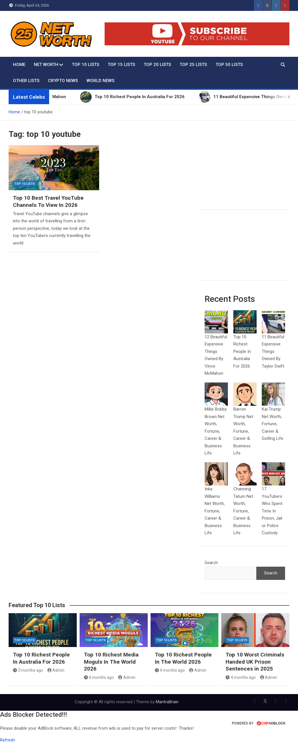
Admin (56, 670)
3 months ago (28, 670)
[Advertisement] (245, 169)
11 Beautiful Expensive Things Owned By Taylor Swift (273, 351)
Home (19, 64)
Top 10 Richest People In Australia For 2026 (242, 351)
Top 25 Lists (193, 64)
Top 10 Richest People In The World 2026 (183, 658)
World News (100, 80)
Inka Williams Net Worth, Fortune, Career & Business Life (215, 510)
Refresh (7, 740)
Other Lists (26, 80)
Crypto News (63, 80)
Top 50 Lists (229, 64)
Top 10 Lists (85, 64)
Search (211, 562)
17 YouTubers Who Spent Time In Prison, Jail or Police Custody (272, 510)
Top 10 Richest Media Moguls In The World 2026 (111, 661)
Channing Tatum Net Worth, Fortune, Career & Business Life (243, 510)
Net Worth (46, 64)
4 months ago (99, 677)
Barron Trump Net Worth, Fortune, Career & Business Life (243, 431)
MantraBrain (167, 701)
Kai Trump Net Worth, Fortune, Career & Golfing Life (272, 424)
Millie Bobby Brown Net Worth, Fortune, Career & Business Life (216, 431)
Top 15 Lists (121, 64)
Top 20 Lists (157, 64)
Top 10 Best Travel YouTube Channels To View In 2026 (48, 201)
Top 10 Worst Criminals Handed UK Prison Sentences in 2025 (255, 661)
